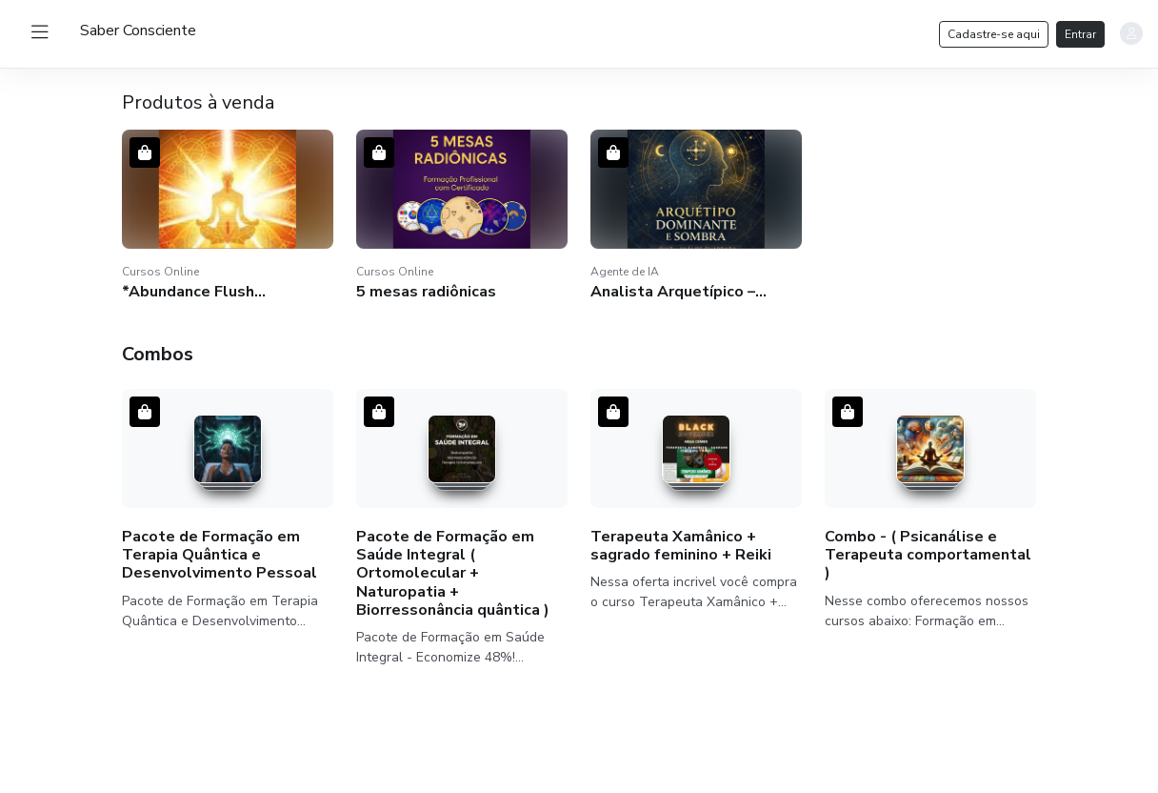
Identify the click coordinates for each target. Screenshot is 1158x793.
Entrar (1080, 34)
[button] (227, 215)
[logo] (138, 30)
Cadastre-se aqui (994, 34)
